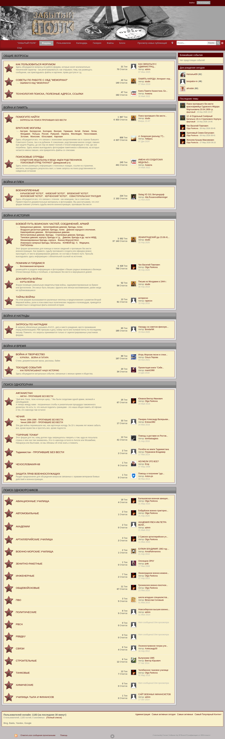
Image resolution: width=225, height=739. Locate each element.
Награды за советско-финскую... (153, 327)
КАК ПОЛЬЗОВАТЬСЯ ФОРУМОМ (35, 64)
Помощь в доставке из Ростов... (153, 436)
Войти (192, 3)
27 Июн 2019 (144, 84)
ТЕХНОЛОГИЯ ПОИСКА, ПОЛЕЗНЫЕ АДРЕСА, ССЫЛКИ (49, 93)
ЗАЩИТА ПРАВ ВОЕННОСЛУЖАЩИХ (38, 473)
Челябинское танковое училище (153, 670)
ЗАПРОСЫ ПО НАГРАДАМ (31, 324)
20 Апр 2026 (144, 242)
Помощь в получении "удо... (151, 473)
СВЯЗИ (20, 648)
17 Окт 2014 (144, 699)
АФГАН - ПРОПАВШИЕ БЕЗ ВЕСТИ (36, 396)
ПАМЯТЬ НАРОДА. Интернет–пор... (155, 79)
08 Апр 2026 (144, 270)
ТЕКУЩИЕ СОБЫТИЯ (29, 367)
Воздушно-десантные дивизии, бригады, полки (42, 230)
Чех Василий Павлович (149, 265)
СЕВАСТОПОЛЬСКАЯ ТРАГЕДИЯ (85, 196)
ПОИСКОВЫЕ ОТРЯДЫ (30, 156)
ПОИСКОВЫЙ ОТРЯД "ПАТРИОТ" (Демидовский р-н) (46, 163)
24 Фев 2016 (144, 425)
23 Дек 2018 (144, 373)
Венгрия (58, 131)
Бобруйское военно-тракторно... (153, 510)
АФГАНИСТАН (24, 393)
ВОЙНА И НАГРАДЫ (16, 315)
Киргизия (58, 136)
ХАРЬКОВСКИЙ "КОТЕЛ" (32, 193)
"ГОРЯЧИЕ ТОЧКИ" (27, 434)
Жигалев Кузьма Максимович (200, 140)
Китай (77, 131)
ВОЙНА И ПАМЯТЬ (16, 107)
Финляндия (76, 134)
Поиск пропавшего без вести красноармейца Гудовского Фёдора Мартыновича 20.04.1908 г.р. (203, 107)
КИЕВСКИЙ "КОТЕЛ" (55, 193)
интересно (143, 298)
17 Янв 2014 (144, 454)
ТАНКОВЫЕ (23, 672)
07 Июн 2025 (144, 72)
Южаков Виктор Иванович (150, 398)
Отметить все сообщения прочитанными (38, 735)
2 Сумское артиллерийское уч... (153, 537)
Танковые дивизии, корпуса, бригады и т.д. (40, 237)
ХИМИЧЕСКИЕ (24, 684)
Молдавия (25, 134)
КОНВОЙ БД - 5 (70, 243)
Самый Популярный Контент (208, 714)
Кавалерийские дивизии (32, 232)
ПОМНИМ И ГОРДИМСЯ (30, 263)
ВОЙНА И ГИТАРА (40, 357)
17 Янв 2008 (144, 566)
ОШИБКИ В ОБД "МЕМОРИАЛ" (34, 83)
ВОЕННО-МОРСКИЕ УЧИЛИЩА (34, 551)
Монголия (34, 136)
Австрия (24, 131)
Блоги (122, 43)
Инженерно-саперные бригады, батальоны (41, 243)
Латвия (85, 131)
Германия (68, 131)
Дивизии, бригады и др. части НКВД (79, 237)
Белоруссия (35, 131)
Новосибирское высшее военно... (154, 609)
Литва (94, 131)
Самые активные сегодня (164, 714)
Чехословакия (90, 134)
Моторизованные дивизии (57, 232)
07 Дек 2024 (144, 141)
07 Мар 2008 (144, 466)
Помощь (64, 735)
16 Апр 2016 (144, 303)
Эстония (24, 136)
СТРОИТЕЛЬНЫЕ (26, 660)
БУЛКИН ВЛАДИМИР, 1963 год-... (153, 549)
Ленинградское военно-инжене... (153, 573)
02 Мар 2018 (144, 675)
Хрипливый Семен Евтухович (200, 133)
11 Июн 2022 (144, 542)
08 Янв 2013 (144, 479)
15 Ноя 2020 (144, 332)
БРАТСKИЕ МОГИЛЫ (28, 127)
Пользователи (63, 43)
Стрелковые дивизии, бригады (70, 235)
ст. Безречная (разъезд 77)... (151, 136)
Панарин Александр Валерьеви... (154, 419)
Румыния (55, 134)
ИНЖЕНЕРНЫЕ (25, 575)
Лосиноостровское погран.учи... (153, 646)
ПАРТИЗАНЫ (27, 245)
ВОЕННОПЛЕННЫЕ (27, 190)
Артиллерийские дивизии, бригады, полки (62, 227)
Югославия (47, 136)
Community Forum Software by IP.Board (169, 735)
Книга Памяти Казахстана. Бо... (153, 91)
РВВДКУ (21, 636)
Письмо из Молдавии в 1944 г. (152, 281)
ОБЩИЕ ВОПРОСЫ (16, 55)
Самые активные (185, 714)
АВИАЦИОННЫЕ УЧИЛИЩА (32, 501)
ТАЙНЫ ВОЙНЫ (25, 296)
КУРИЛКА (24, 357)
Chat (19, 48)
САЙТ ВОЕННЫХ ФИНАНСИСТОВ (154, 694)
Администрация (142, 714)
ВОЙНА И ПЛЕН (14, 182)
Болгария (47, 131)
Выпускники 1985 (146, 658)
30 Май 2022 (144, 96)
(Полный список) (54, 717)
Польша (36, 134)
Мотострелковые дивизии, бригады (37, 235)
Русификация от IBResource (198, 735)
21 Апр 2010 (144, 554)
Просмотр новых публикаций (152, 43)
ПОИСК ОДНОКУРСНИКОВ (21, 490)
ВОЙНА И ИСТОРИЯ (16, 215)
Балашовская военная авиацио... (153, 498)
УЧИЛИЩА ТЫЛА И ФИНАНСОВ (35, 697)
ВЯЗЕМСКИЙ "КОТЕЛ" (77, 193)
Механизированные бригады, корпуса (38, 240)
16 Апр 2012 (144, 651)
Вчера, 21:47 (144, 121)
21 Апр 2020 (144, 516)
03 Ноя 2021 (144, 360)
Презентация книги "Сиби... (151, 367)
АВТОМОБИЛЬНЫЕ (27, 513)
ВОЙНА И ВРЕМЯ (15, 346)
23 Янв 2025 (144, 590)
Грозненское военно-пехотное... (153, 585)
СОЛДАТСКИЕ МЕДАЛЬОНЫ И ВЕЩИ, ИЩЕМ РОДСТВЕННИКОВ (51, 160)
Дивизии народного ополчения (81, 230)
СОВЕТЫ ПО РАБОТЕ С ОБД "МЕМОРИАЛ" (42, 79)
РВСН (19, 624)
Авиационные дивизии (30, 227)
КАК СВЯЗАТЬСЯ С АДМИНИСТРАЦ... (147, 65)
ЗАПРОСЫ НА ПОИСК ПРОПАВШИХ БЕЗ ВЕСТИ (43, 120)
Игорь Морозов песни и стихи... (153, 355)
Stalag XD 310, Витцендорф (151, 194)
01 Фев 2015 (144, 602)
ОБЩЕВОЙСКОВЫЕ (28, 587)
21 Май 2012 (144, 530)
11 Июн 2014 (144, 615)
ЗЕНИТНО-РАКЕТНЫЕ (29, 563)
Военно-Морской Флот (68, 240)
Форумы (46, 43)
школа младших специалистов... (153, 597)
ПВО (18, 600)
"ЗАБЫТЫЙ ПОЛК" (26, 43)
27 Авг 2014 (143, 663)
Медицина (84, 243)
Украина (65, 134)
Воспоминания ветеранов (32, 266)
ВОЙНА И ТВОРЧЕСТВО (30, 354)
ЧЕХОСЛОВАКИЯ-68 (28, 464)
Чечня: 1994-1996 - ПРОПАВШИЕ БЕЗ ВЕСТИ (41, 420)
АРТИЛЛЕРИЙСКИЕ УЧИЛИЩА (34, 539)
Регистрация (203, 3)
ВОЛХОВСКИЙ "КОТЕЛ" (32, 196)
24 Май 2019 (144, 404)
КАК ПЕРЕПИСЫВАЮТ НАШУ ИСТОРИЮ (39, 370)
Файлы (110, 43)
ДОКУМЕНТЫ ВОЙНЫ (29, 278)
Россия (45, 134)
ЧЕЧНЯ (20, 416)
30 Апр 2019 (144, 287)
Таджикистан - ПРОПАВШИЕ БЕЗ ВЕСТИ (40, 452)
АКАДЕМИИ (23, 526)
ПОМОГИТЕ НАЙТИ (27, 116)
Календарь (81, 43)
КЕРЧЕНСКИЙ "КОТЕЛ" (56, 196)
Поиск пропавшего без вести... (152, 116)
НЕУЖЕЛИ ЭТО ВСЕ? (148, 461)
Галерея (97, 43)
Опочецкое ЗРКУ (146, 561)
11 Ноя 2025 (144, 200)
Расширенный (222, 43)
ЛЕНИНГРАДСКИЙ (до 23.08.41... (154, 237)
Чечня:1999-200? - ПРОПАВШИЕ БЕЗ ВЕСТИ (42, 422)
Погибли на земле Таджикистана (153, 449)
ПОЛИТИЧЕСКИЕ (26, 612)
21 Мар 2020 (144, 504)
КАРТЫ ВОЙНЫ (27, 282)
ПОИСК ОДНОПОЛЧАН (18, 384)
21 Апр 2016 (144, 441)
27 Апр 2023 (144, 578)
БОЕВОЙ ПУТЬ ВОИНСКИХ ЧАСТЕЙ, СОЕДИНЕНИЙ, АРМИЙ (52, 223)
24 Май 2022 (144, 167)
